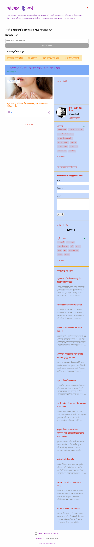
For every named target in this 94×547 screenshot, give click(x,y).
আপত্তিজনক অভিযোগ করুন (67, 167)
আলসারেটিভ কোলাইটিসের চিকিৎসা (69, 305)
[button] (49, 112)
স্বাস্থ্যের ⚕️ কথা (20, 8)
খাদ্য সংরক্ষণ (70, 242)
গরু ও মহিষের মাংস (63, 246)
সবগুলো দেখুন (11, 72)
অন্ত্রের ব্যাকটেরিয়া (73, 250)
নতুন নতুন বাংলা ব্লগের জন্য (47, 543)
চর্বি (72, 246)
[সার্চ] (87, 8)
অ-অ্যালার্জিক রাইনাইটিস (65, 138)
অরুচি (60, 254)
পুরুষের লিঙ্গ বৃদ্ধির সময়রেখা (66, 380)
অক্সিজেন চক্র (73, 146)
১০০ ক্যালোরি (62, 129)
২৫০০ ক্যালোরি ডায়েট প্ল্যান (76, 129)
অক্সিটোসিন (72, 151)
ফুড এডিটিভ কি (32, 58)
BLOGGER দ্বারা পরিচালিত (47, 534)
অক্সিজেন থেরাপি (62, 146)
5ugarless (39, 538)
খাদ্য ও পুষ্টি (61, 242)
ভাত (59, 250)
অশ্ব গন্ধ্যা (67, 254)
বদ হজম (78, 246)
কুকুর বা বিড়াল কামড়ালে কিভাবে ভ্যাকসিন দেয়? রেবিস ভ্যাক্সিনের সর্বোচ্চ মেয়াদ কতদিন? (70, 433)
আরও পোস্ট (29, 124)
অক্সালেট (73, 142)
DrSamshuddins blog (76, 109)
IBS (65, 250)
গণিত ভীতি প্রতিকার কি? (72, 58)
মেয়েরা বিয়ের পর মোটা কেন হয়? (68, 509)
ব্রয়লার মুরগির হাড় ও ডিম (15, 58)
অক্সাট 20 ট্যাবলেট (63, 142)
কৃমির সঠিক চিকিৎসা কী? (65, 459)
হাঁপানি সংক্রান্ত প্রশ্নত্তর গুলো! (51, 58)
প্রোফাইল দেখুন (74, 118)
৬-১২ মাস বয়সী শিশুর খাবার (65, 134)
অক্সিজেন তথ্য (62, 151)
